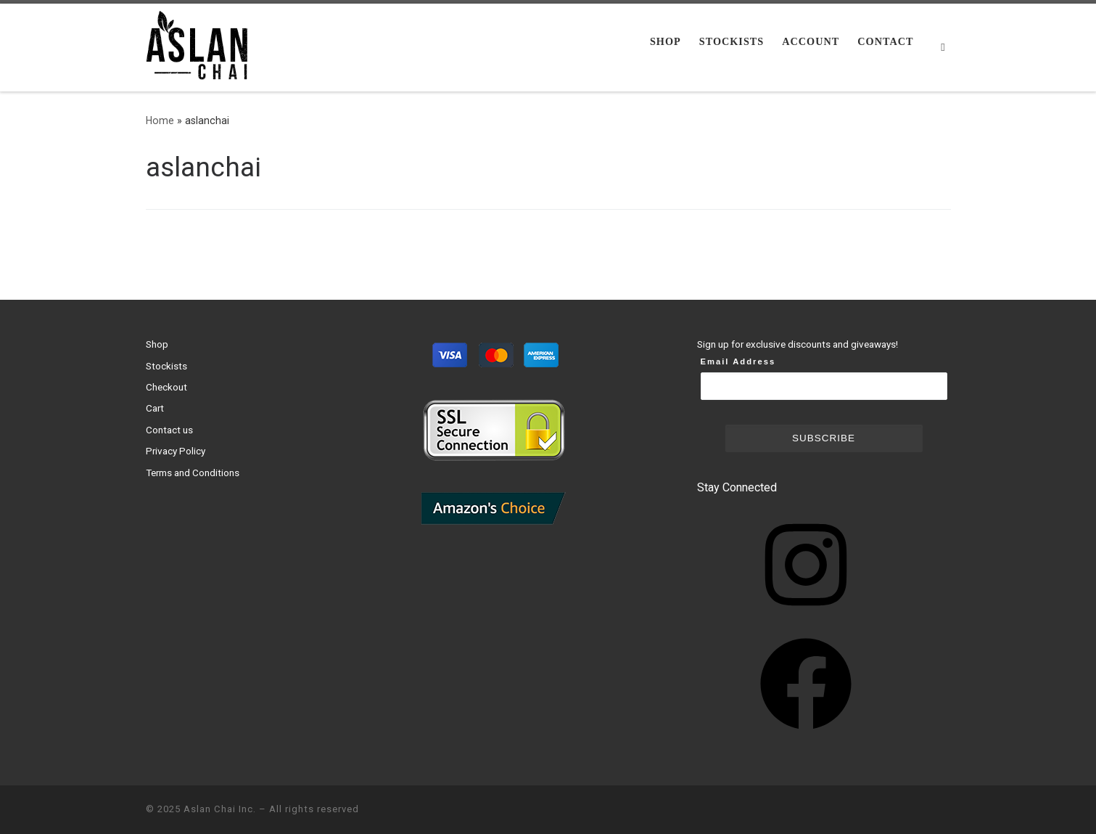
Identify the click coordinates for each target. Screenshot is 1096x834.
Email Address (738, 361)
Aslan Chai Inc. (220, 809)
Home (160, 120)
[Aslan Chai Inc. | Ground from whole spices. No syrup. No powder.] (200, 45)
